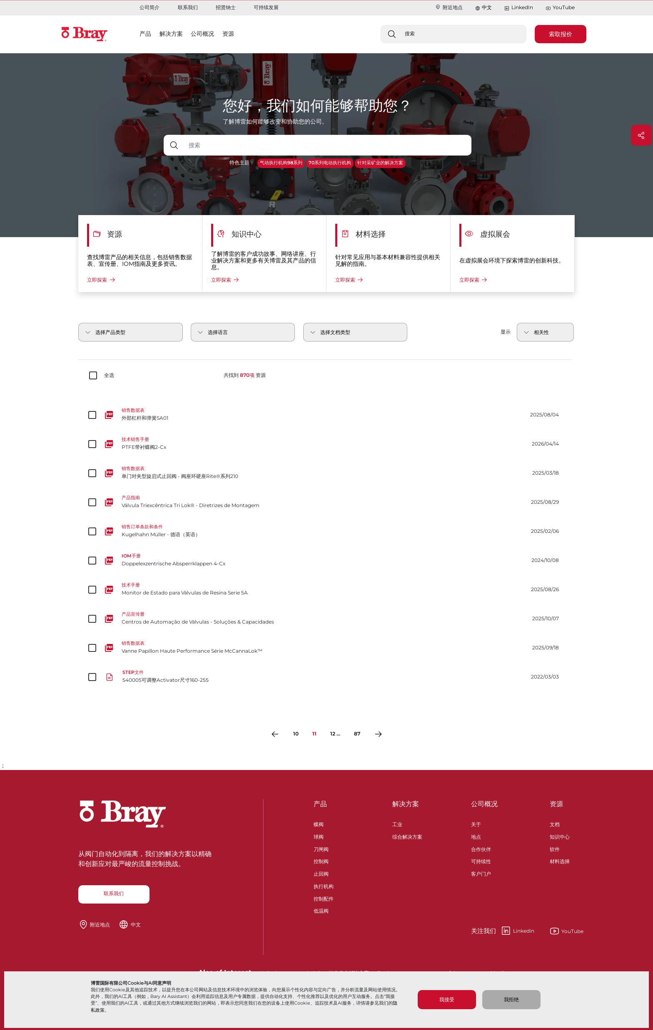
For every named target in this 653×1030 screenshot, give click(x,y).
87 (357, 733)
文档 (555, 823)
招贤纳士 (226, 7)
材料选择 (560, 860)
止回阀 (321, 873)
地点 (476, 836)
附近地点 (448, 7)
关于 (476, 823)
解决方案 (405, 804)
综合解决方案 (407, 836)
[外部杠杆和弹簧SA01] (326, 414)
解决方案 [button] (171, 33)
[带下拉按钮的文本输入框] (327, 145)
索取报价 (560, 34)
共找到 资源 (245, 375)
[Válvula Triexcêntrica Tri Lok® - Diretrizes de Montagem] (326, 502)
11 (314, 733)
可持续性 (481, 860)
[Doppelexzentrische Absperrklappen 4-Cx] (326, 560)
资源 (556, 804)
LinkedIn (518, 7)
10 (296, 733)
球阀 (319, 836)
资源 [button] (228, 33)
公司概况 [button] (202, 33)
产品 (320, 804)
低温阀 (321, 910)
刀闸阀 (321, 848)
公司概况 (484, 804)
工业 (397, 823)
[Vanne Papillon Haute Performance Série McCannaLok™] (326, 647)
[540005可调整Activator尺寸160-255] (326, 676)
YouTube (560, 7)
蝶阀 (319, 823)
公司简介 (150, 7)
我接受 (446, 999)
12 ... (335, 733)
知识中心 (560, 836)
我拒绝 (511, 999)
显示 (506, 332)
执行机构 (324, 885)
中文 (487, 7)
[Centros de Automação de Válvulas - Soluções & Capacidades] (326, 618)
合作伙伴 (481, 848)
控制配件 (324, 898)
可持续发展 (266, 7)
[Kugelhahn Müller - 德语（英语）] (326, 531)
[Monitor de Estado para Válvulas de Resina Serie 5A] (326, 589)
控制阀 (321, 860)
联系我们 (188, 7)
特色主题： (241, 162)
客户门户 (481, 873)
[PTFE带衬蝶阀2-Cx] (326, 443)
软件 (555, 848)
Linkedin (502, 930)
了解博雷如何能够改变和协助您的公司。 (275, 121)
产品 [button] (145, 33)
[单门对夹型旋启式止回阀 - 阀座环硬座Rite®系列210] (326, 473)
